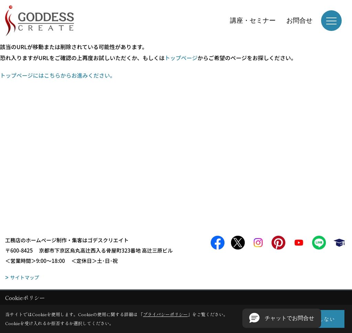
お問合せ (299, 20)
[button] (281, 318)
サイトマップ (24, 277)
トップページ (181, 58)
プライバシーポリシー (165, 314)
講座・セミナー (253, 20)
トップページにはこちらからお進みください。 (58, 75)
